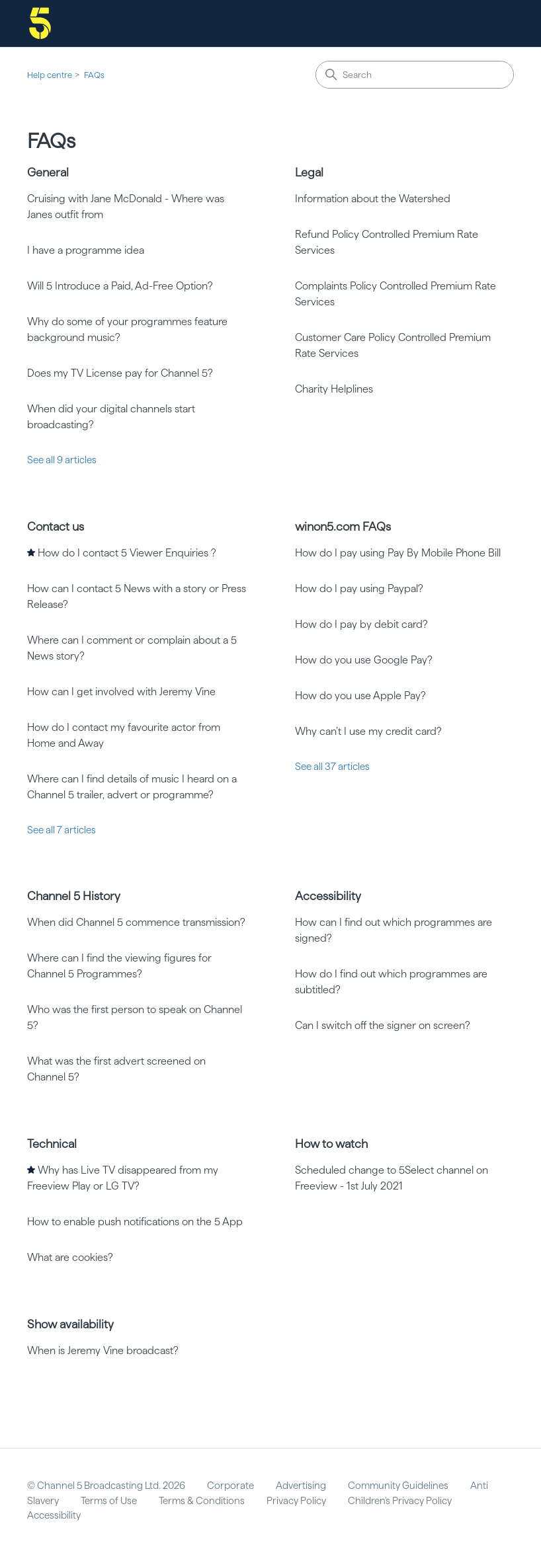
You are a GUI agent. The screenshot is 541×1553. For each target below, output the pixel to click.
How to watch (331, 1144)
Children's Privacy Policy (400, 1501)
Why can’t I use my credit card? (368, 731)
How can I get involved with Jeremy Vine (121, 691)
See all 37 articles (332, 767)
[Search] (414, 74)
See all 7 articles (61, 830)
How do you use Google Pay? (364, 660)
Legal (309, 172)
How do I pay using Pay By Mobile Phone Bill (398, 553)
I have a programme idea (85, 250)
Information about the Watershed (372, 198)
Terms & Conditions (202, 1501)
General (48, 172)
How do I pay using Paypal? (359, 588)
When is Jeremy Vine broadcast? (103, 1350)
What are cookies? (70, 1257)
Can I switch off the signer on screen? (382, 1025)
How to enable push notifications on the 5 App (135, 1221)
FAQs (94, 75)
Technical (52, 1144)
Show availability (70, 1324)
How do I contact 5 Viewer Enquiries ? (127, 553)
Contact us (55, 526)
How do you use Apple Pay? (360, 695)
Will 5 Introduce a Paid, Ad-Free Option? (120, 286)
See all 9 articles (62, 460)
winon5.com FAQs (343, 526)
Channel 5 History (73, 896)
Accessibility (328, 896)
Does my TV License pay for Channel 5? (120, 373)
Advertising (301, 1486)
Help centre (49, 75)
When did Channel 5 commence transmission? (136, 922)
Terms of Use (109, 1501)
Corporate (230, 1486)
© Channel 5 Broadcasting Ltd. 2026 (106, 1486)
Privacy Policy (296, 1501)
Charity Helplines (334, 389)
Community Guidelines (398, 1486)
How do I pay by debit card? (361, 624)
